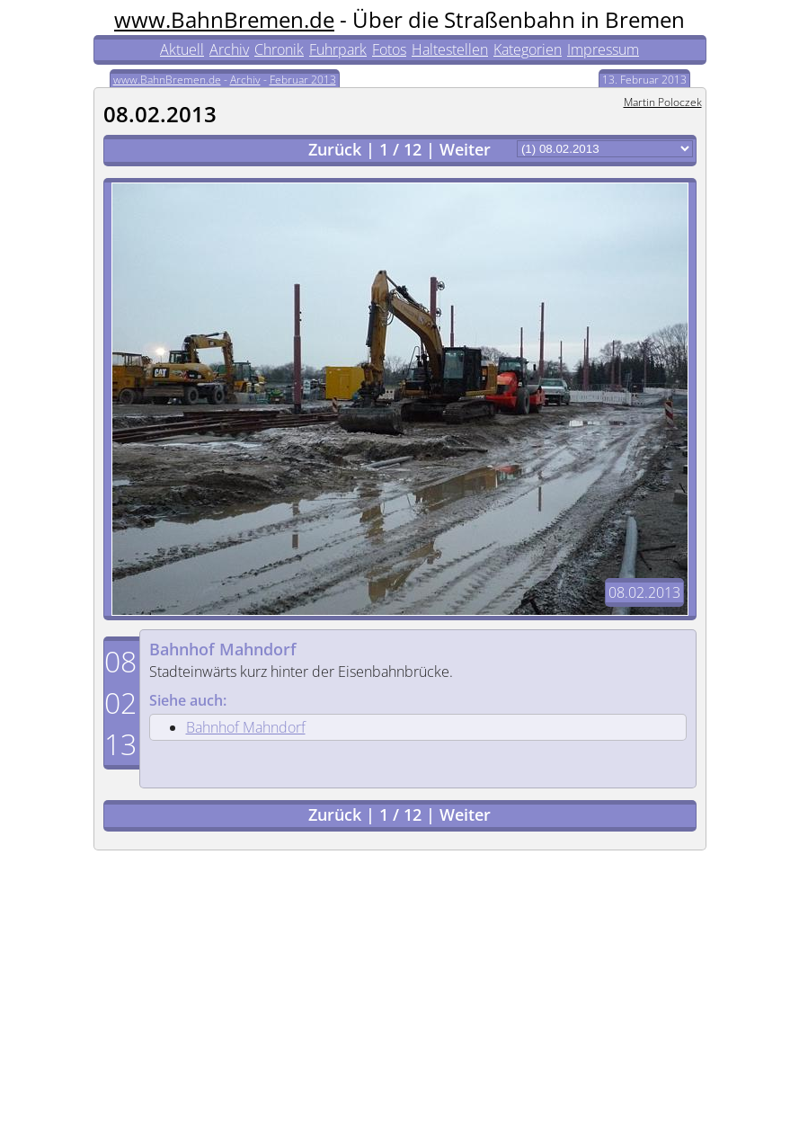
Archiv (229, 49)
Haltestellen (450, 49)
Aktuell (182, 49)
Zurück (334, 149)
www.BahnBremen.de (224, 19)
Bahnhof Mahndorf (223, 649)
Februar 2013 (303, 79)
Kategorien (527, 49)
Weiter (465, 149)
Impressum (603, 49)
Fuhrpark (338, 49)
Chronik (279, 49)
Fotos (389, 49)
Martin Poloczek (663, 102)
